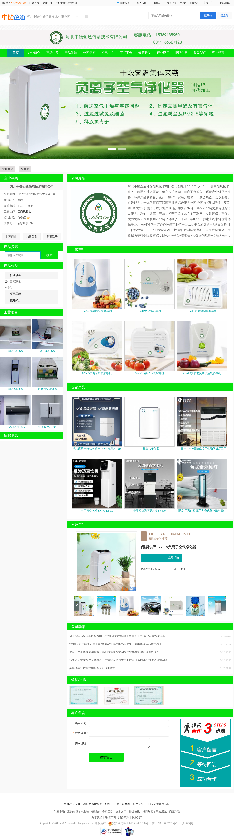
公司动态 (89, 52)
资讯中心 (107, 52)
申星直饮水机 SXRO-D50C (97, 510)
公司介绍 (78, 178)
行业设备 (15, 275)
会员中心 (171, 2)
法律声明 (110, 817)
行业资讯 (134, 811)
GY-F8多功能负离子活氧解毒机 (202, 373)
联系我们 (200, 52)
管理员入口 (163, 804)
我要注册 (52, 236)
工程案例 (126, 52)
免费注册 (47, 2)
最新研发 (144, 52)
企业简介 (34, 52)
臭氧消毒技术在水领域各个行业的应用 (92, 668)
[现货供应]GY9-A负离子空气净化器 (168, 547)
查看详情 (173, 557)
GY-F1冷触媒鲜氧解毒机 (202, 311)
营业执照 (187, 823)
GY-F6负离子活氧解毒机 (149, 373)
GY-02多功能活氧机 (149, 311)
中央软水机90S (47, 427)
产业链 (182, 2)
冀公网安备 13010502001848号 (128, 823)
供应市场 (59, 811)
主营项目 (11, 312)
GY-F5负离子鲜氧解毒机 (96, 373)
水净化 (25, 169)
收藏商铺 (11, 236)
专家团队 (107, 811)
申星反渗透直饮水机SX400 (149, 510)
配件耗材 (15, 300)
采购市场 (72, 811)
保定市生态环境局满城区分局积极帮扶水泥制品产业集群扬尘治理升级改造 (114, 652)
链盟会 (95, 811)
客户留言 (218, 52)
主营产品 (78, 250)
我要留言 (31, 236)
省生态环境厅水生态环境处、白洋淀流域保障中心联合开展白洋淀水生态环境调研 (118, 660)
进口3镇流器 (47, 351)
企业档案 (11, 178)
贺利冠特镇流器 (47, 389)
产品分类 (11, 266)
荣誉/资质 (78, 680)
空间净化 (7, 169)
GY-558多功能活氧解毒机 (97, 311)
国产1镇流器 (15, 351)
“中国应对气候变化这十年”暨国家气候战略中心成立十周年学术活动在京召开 (115, 644)
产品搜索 (11, 247)
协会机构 (194, 2)
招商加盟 (147, 811)
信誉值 (24, 217)
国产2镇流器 (15, 389)
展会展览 (161, 811)
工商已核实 (24, 211)
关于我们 (96, 817)
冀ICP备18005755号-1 (164, 823)
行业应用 (163, 52)
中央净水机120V (15, 427)
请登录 (35, 2)
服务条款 (123, 817)
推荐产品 (78, 525)
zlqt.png (151, 804)
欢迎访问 (14, 2)
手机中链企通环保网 (66, 2)
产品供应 (52, 52)
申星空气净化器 (149, 448)
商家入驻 (174, 811)
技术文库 (120, 811)
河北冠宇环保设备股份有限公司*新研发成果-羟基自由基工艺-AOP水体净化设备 (117, 636)
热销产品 (78, 387)
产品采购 (71, 52)
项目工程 (15, 293)
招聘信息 (181, 52)
